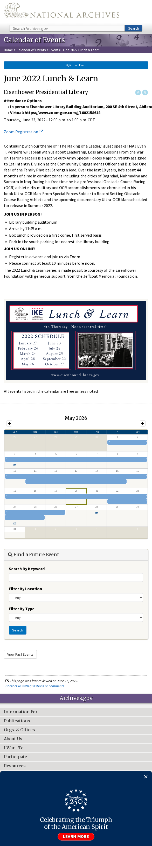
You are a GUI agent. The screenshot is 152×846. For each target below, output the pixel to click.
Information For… (22, 712)
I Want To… (15, 748)
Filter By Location (25, 588)
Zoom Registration (23, 131)
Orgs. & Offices (19, 730)
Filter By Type (21, 608)
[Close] (146, 777)
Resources (15, 766)
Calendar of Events (31, 50)
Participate (15, 757)
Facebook (138, 92)
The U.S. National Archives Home (61, 12)
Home (8, 50)
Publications (17, 721)
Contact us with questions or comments (34, 686)
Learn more (76, 836)
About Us (13, 739)
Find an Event (76, 65)
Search (133, 28)
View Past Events (20, 654)
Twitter (145, 92)
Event (54, 50)
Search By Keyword (27, 568)
